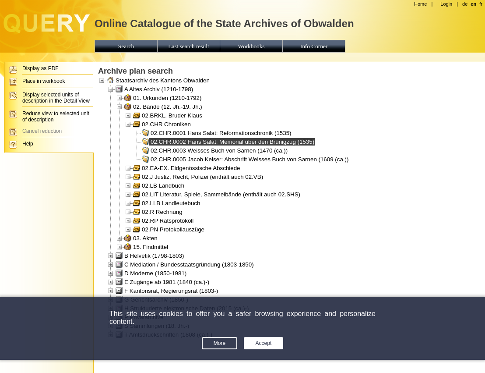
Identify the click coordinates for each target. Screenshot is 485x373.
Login (446, 4)
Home (420, 4)
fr (480, 4)
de (464, 4)
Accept (264, 343)
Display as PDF (40, 68)
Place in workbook (43, 81)
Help (27, 144)
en (473, 4)
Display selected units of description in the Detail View (56, 98)
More (219, 343)
